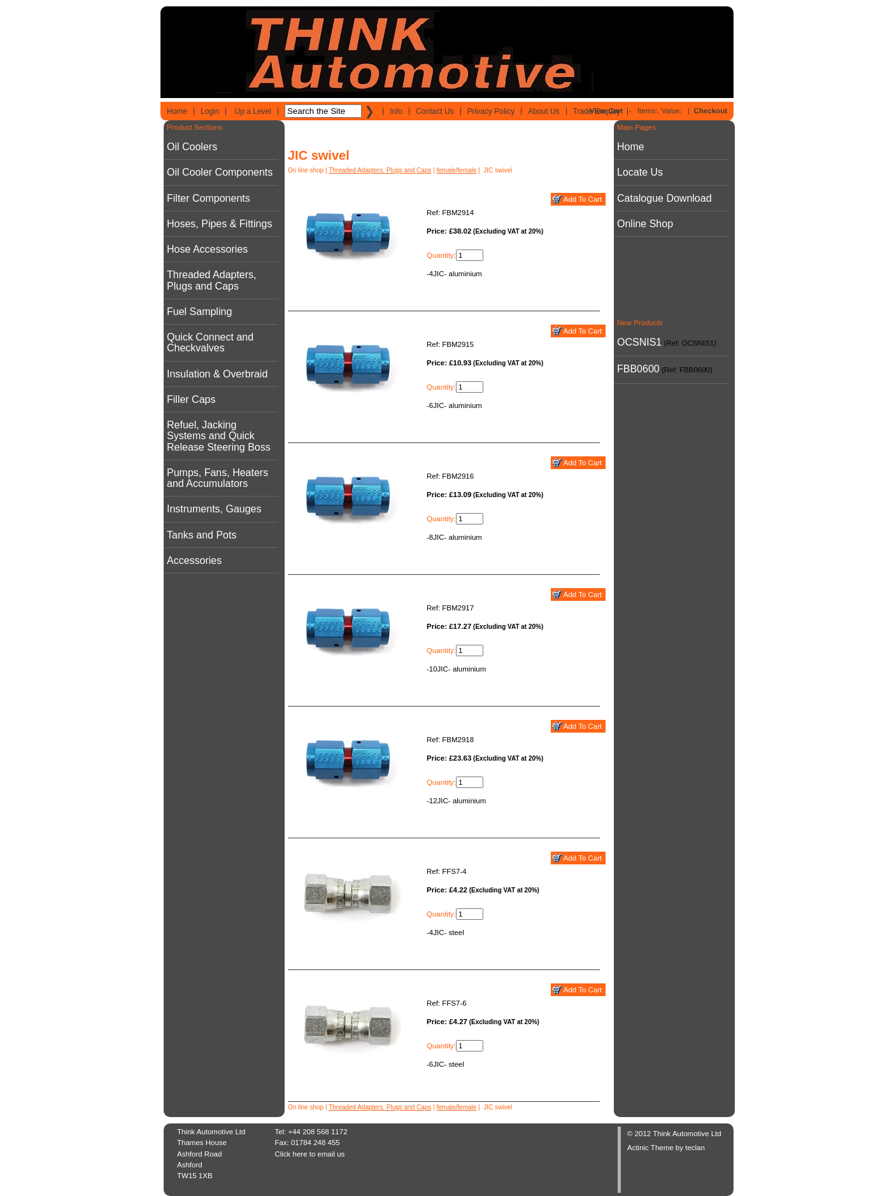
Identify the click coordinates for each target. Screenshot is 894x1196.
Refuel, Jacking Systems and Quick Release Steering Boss (219, 436)
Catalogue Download (664, 198)
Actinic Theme (650, 1147)
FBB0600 (638, 368)
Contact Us (434, 111)
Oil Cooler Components (220, 172)
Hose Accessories (207, 249)
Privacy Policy (491, 111)
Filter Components (208, 198)
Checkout (710, 111)
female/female (457, 170)
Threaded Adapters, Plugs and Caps (212, 280)
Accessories (194, 560)
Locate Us (640, 172)
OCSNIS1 (639, 342)
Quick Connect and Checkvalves (210, 342)
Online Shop (645, 223)
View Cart (606, 111)
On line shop (305, 170)
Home (177, 111)
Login (210, 111)
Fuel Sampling (199, 311)
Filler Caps (191, 399)
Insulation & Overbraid (217, 374)
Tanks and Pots (201, 535)
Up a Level (253, 111)
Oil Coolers (192, 146)
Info (396, 111)
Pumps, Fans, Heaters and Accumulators (217, 478)
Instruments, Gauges (214, 508)
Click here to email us (309, 1154)
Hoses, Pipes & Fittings (219, 223)
